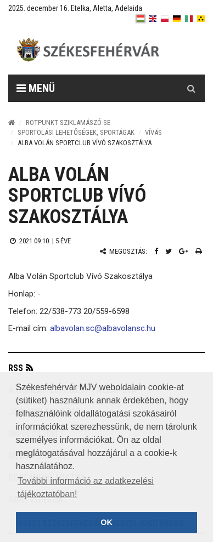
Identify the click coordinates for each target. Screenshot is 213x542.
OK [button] (106, 522)
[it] (189, 18)
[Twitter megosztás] (168, 251)
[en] (152, 18)
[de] (177, 18)
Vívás (153, 132)
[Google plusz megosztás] (183, 251)
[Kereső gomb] (191, 88)
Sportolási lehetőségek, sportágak (76, 132)
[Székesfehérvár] (114, 49)
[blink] (201, 18)
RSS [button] (15, 368)
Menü (35, 88)
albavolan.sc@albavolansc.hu (102, 328)
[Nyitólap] (11, 122)
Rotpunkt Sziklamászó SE (68, 122)
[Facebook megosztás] (156, 251)
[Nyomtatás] (198, 251)
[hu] (140, 18)
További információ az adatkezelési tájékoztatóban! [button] (86, 487)
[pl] (165, 18)
